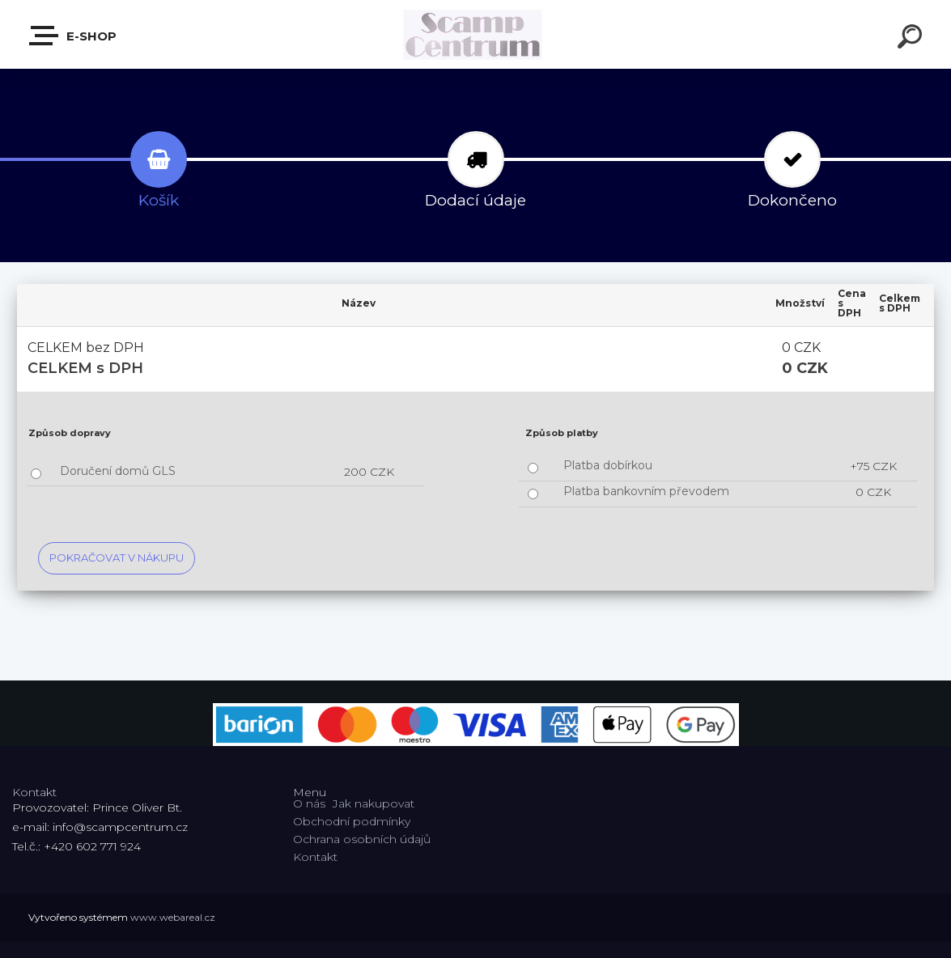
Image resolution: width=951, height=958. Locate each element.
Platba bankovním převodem (646, 491)
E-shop (74, 35)
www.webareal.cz (172, 917)
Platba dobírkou (607, 465)
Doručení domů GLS (118, 471)
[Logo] (475, 34)
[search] (912, 38)
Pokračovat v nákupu (116, 557)
